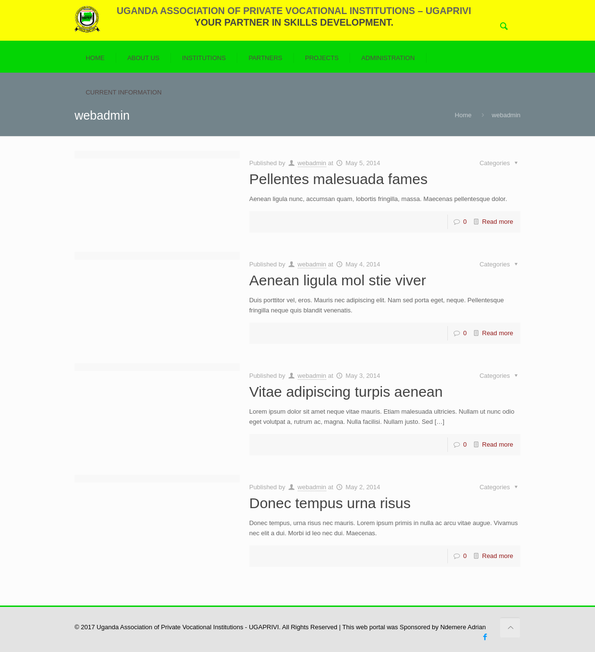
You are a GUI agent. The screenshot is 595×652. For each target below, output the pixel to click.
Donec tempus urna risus (330, 503)
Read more (497, 221)
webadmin (312, 163)
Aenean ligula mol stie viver (337, 280)
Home (463, 115)
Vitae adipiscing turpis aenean (346, 392)
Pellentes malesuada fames (338, 179)
